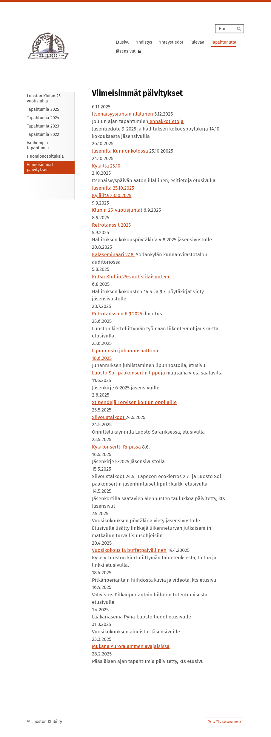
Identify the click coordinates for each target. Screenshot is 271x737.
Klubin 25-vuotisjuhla (116, 210)
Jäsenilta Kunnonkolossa (120, 151)
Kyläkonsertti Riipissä (117, 447)
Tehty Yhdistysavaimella (224, 722)
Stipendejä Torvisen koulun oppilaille (134, 402)
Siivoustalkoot (109, 417)
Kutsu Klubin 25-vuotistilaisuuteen (131, 277)
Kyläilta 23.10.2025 (111, 195)
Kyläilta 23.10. (106, 166)
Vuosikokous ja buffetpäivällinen (129, 550)
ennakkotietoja (166, 121)
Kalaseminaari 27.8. (113, 254)
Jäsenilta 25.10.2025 (113, 188)
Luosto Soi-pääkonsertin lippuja (128, 373)
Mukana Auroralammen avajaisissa (131, 646)
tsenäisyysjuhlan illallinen (123, 114)
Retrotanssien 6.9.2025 (117, 314)
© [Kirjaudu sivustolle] (29, 721)
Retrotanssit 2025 (111, 225)
